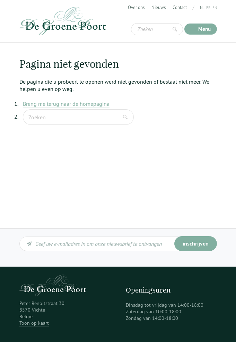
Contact (180, 7)
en (214, 7)
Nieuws (158, 7)
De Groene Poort (62, 21)
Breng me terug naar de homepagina (66, 103)
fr (208, 7)
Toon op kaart (34, 323)
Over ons (136, 7)
